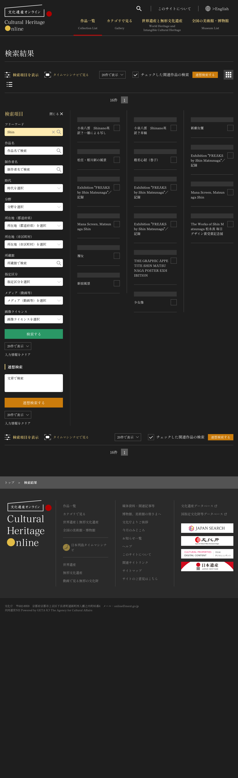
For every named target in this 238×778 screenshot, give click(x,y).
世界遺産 (69, 703)
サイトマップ (132, 709)
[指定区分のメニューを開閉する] (34, 282)
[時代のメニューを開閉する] (34, 188)
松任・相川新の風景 (92, 210)
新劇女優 (197, 181)
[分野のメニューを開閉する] (34, 207)
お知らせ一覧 (132, 676)
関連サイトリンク (135, 700)
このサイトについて (174, 8)
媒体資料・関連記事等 (138, 644)
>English (217, 8)
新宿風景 (140, 526)
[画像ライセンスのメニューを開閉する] (34, 319)
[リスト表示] (9, 84)
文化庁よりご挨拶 (135, 660)
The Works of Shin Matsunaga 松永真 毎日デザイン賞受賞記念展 (207, 450)
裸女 (80, 471)
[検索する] (59, 132)
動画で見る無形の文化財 (81, 719)
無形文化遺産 (72, 711)
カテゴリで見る (120, 25)
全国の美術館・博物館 (210, 25)
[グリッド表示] (228, 75)
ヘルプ (127, 684)
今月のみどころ (133, 668)
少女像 (82, 554)
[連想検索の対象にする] (117, 153)
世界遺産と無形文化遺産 (162, 25)
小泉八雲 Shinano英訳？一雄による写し (93, 155)
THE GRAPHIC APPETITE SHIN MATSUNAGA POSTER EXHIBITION (150, 460)
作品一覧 (87, 25)
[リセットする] (53, 132)
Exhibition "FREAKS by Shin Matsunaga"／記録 (93, 298)
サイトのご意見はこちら (140, 717)
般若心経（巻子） (147, 186)
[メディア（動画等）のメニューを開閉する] (34, 300)
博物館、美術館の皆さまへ (141, 652)
